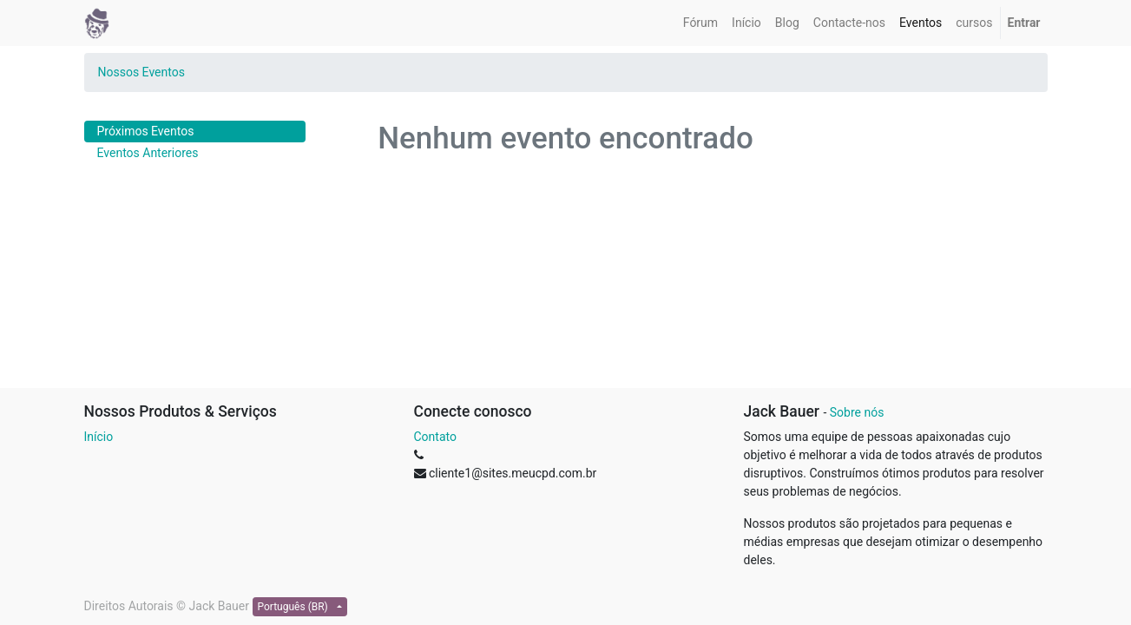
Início (99, 437)
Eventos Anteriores (148, 153)
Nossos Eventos (141, 72)
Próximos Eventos (145, 131)
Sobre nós (857, 412)
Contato (435, 437)
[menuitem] (700, 23)
